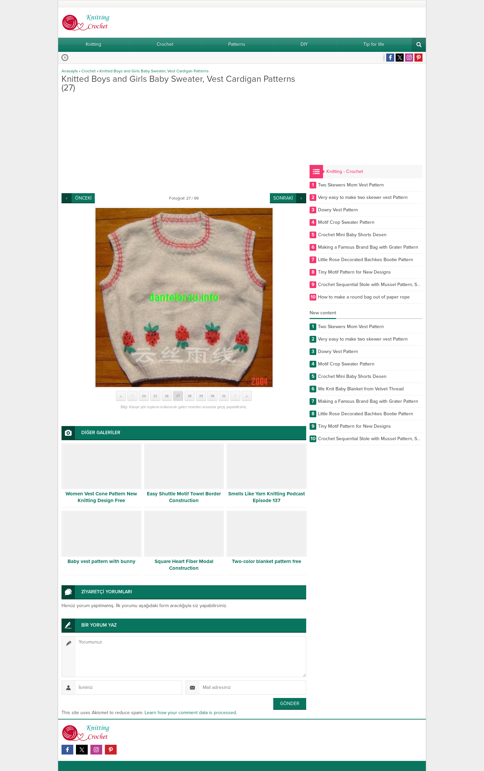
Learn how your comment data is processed (190, 712)
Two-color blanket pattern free (266, 561)
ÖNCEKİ (83, 198)
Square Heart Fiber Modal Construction (184, 564)
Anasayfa (70, 71)
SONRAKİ (283, 198)
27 (178, 396)
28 (190, 396)
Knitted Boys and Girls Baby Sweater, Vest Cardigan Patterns (154, 71)
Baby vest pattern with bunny (101, 561)
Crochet (88, 71)
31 (224, 396)
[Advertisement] (184, 143)
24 (144, 396)
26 (167, 396)
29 (201, 396)
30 (212, 396)
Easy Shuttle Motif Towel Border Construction (184, 497)
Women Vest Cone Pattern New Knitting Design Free (101, 497)
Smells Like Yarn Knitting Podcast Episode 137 (266, 497)
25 (155, 396)
